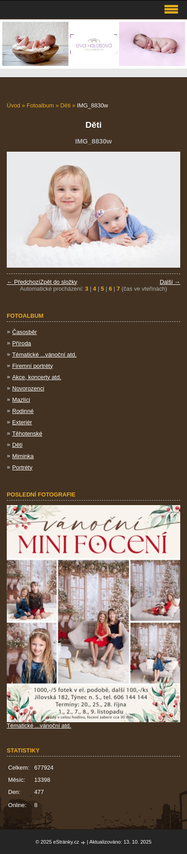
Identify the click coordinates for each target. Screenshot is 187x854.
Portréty (22, 467)
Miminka (23, 456)
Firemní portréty (32, 365)
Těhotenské (27, 433)
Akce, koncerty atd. (36, 377)
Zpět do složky (59, 281)
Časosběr (24, 332)
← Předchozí (23, 281)
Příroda (21, 343)
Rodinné (23, 411)
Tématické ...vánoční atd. (44, 354)
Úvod (13, 105)
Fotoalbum (40, 105)
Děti (65, 105)
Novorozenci (28, 388)
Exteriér (22, 422)
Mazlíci (21, 399)
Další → (170, 281)
